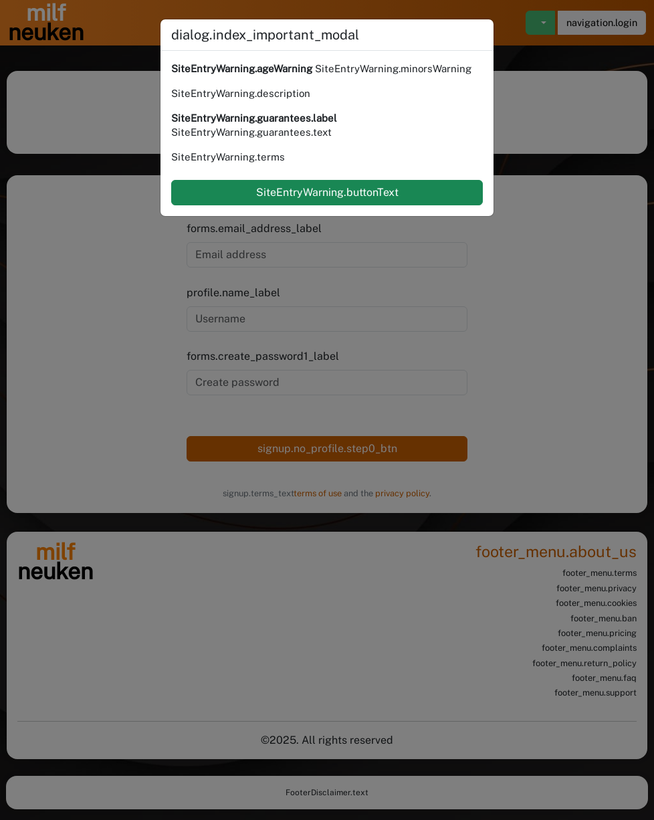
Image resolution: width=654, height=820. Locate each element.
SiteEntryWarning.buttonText (327, 192)
